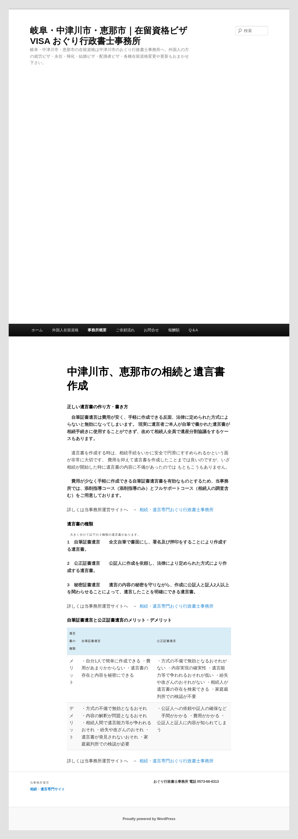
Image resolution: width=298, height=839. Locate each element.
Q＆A (193, 330)
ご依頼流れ (125, 330)
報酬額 (174, 330)
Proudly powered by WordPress (149, 819)
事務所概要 (97, 330)
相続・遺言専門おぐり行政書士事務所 (175, 509)
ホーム (37, 330)
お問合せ (151, 330)
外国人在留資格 (65, 330)
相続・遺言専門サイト (47, 789)
